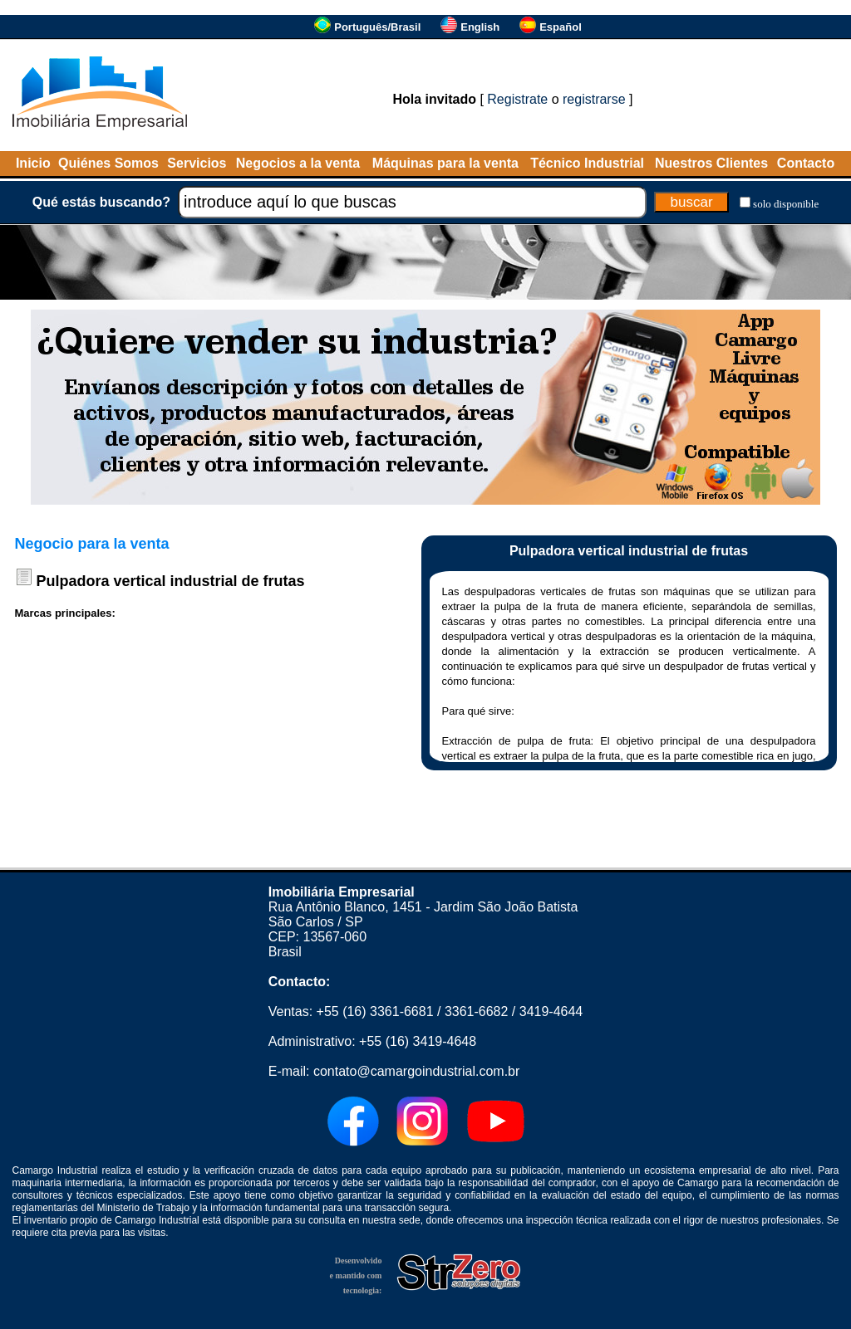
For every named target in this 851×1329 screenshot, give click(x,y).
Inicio (33, 163)
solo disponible (786, 204)
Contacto (805, 163)
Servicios (196, 163)
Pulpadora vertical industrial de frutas (171, 581)
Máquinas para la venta (445, 163)
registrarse (594, 99)
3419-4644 (551, 1011)
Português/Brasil (377, 27)
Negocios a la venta (298, 163)
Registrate (517, 99)
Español (560, 27)
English (479, 27)
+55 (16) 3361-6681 (375, 1011)
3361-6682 (477, 1011)
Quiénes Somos (108, 163)
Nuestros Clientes (711, 163)
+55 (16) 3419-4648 (417, 1041)
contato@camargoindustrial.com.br (416, 1071)
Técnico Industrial (587, 163)
